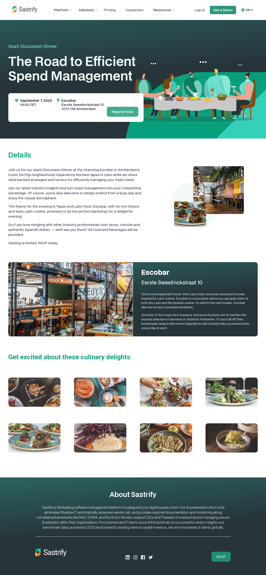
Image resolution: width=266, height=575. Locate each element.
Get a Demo (223, 9)
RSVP (221, 556)
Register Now (122, 111)
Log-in (200, 9)
